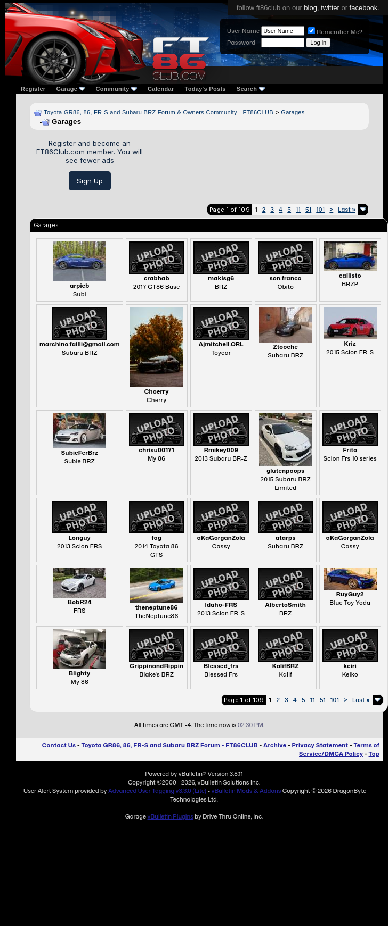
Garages (292, 112)
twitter (330, 8)
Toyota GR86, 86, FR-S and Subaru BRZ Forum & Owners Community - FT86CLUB (158, 112)
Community (117, 89)
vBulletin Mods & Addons (246, 791)
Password (241, 42)
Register (33, 89)
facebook (364, 8)
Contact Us (59, 745)
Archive (274, 745)
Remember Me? (335, 32)
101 (320, 209)
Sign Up (90, 181)
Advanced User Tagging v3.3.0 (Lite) (157, 791)
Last (346, 209)
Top (374, 753)
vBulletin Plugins (170, 816)
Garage (70, 89)
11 (298, 209)
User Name (243, 31)
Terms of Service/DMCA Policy (339, 749)
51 (308, 209)
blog (310, 8)
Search (251, 89)
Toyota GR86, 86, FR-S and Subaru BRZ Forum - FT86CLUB (169, 745)
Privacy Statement (320, 745)
